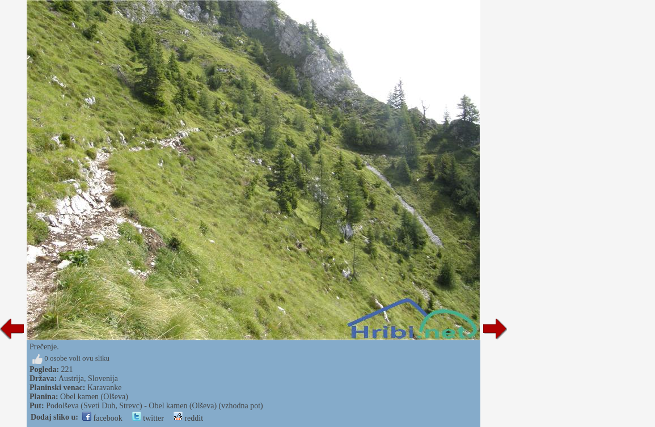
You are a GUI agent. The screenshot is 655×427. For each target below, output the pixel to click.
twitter (148, 418)
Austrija (71, 378)
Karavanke (104, 387)
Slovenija (103, 378)
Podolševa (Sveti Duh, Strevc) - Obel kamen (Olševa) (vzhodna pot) (154, 405)
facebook (102, 418)
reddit (188, 418)
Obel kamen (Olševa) (94, 396)
